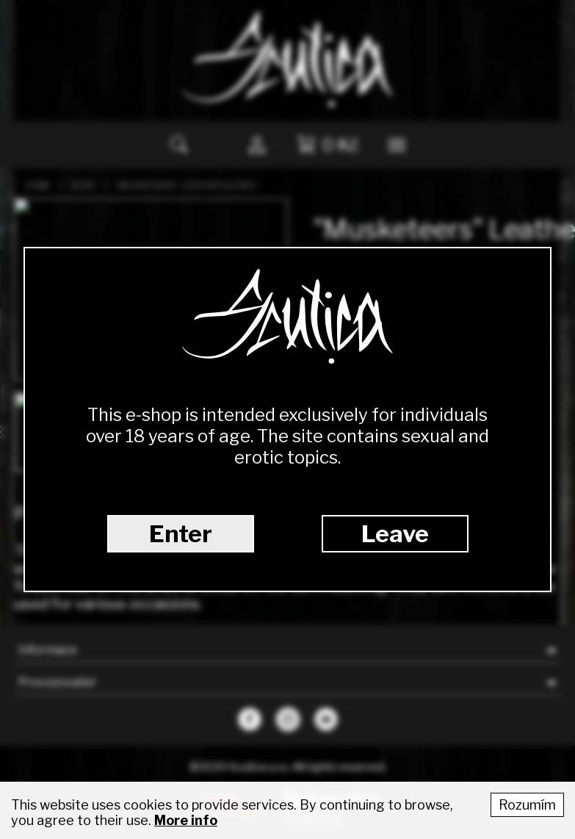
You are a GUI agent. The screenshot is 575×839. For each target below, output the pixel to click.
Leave (395, 533)
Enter (180, 533)
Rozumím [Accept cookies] (527, 805)
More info (185, 820)
